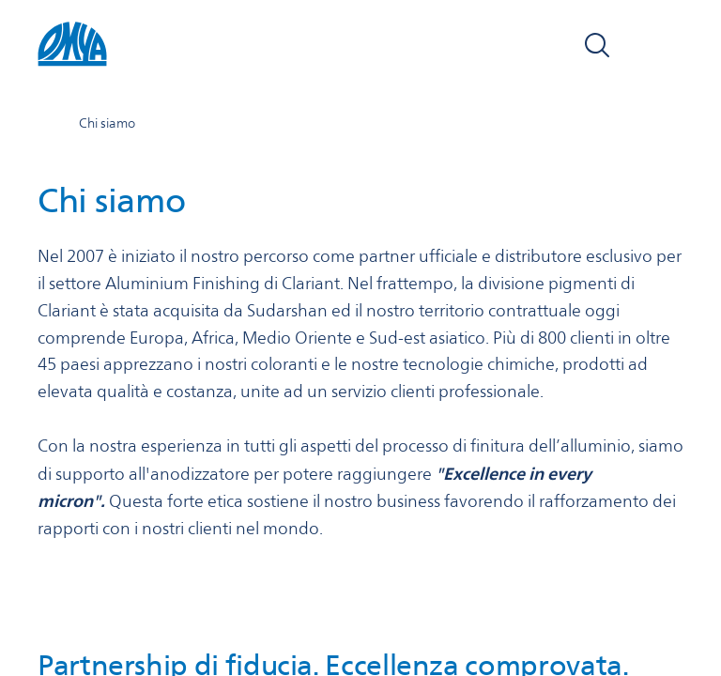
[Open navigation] (662, 45)
